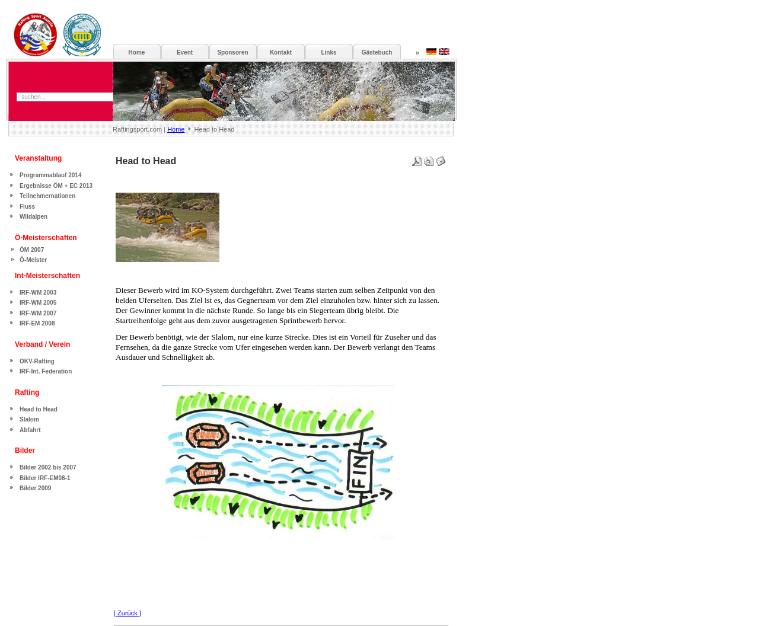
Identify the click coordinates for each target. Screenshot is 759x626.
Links (328, 52)
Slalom (29, 419)
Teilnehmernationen (47, 196)
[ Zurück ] (127, 613)
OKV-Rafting (37, 361)
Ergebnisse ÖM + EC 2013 (56, 186)
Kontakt (281, 52)
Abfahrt (30, 430)
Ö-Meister (33, 260)
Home (175, 129)
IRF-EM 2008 (37, 323)
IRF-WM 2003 (38, 292)
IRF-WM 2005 (38, 302)
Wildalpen (33, 216)
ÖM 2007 (32, 250)
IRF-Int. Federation (46, 371)
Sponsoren (232, 52)
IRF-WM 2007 (38, 313)
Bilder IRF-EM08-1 (45, 478)
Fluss (27, 206)
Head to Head (39, 409)
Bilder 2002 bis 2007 (48, 467)
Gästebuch (377, 52)
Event (185, 52)
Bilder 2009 (35, 488)
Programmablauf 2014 (51, 175)
